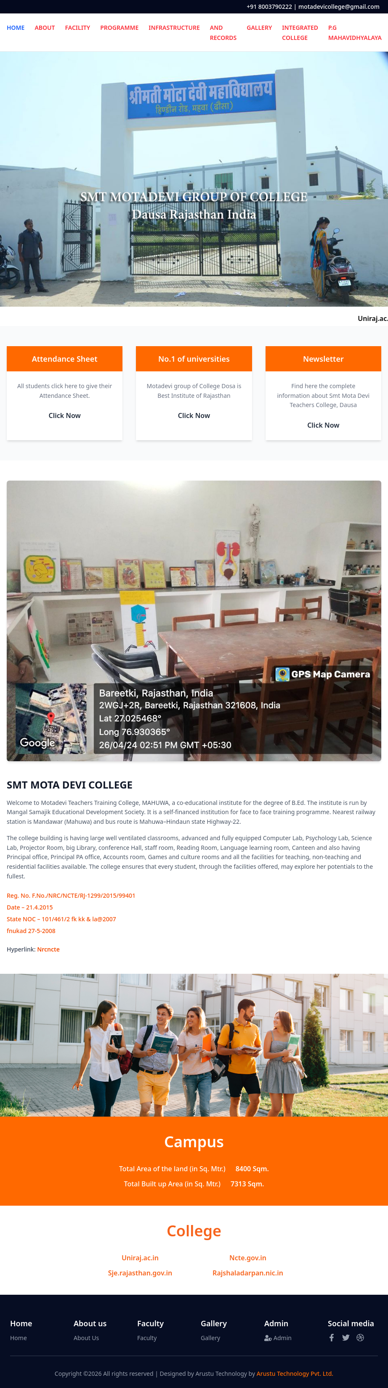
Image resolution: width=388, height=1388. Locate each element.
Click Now (64, 415)
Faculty (147, 1338)
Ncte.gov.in (247, 1257)
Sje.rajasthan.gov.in (140, 1273)
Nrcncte (48, 949)
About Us (86, 1338)
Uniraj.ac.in (140, 1257)
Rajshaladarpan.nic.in (248, 1273)
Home (18, 1338)
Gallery (210, 1338)
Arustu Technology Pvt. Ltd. (295, 1373)
